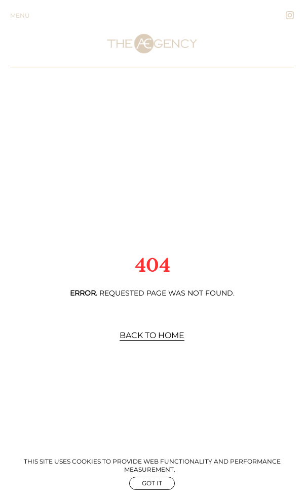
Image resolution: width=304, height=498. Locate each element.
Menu (20, 15)
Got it (152, 483)
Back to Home (152, 335)
